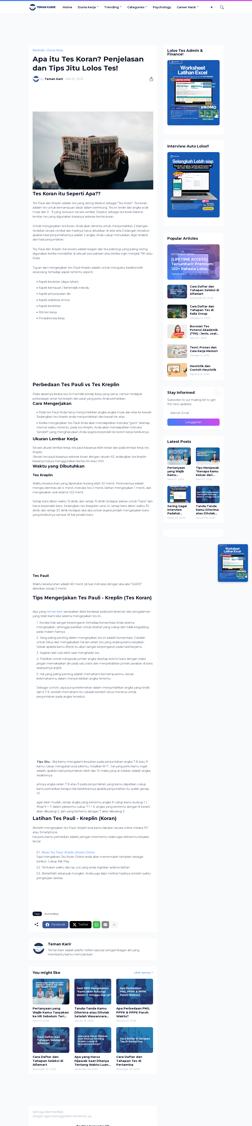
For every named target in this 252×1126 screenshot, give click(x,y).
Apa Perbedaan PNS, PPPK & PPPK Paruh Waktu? (133, 1012)
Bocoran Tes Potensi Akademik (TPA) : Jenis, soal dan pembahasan (204, 330)
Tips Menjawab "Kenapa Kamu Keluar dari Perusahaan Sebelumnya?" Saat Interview (207, 471)
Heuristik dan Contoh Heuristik (203, 368)
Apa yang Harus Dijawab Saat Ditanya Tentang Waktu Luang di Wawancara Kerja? (92, 1061)
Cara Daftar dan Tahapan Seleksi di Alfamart (48, 1061)
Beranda (38, 50)
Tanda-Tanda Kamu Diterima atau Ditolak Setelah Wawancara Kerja (91, 1012)
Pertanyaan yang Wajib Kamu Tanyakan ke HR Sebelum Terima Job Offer (51, 1012)
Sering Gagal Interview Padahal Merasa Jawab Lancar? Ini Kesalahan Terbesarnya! (178, 509)
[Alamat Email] (193, 413)
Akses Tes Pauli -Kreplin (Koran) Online (68, 852)
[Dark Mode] (213, 7)
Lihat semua (142, 972)
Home (67, 7)
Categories (135, 7)
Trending (111, 7)
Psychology (162, 7)
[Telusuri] (220, 7)
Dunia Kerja (87, 7)
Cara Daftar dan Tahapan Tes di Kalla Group (202, 310)
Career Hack (186, 7)
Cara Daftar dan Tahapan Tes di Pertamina (129, 1061)
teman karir (55, 611)
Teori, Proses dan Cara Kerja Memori (204, 349)
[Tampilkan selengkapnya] (114, 924)
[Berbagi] (149, 79)
